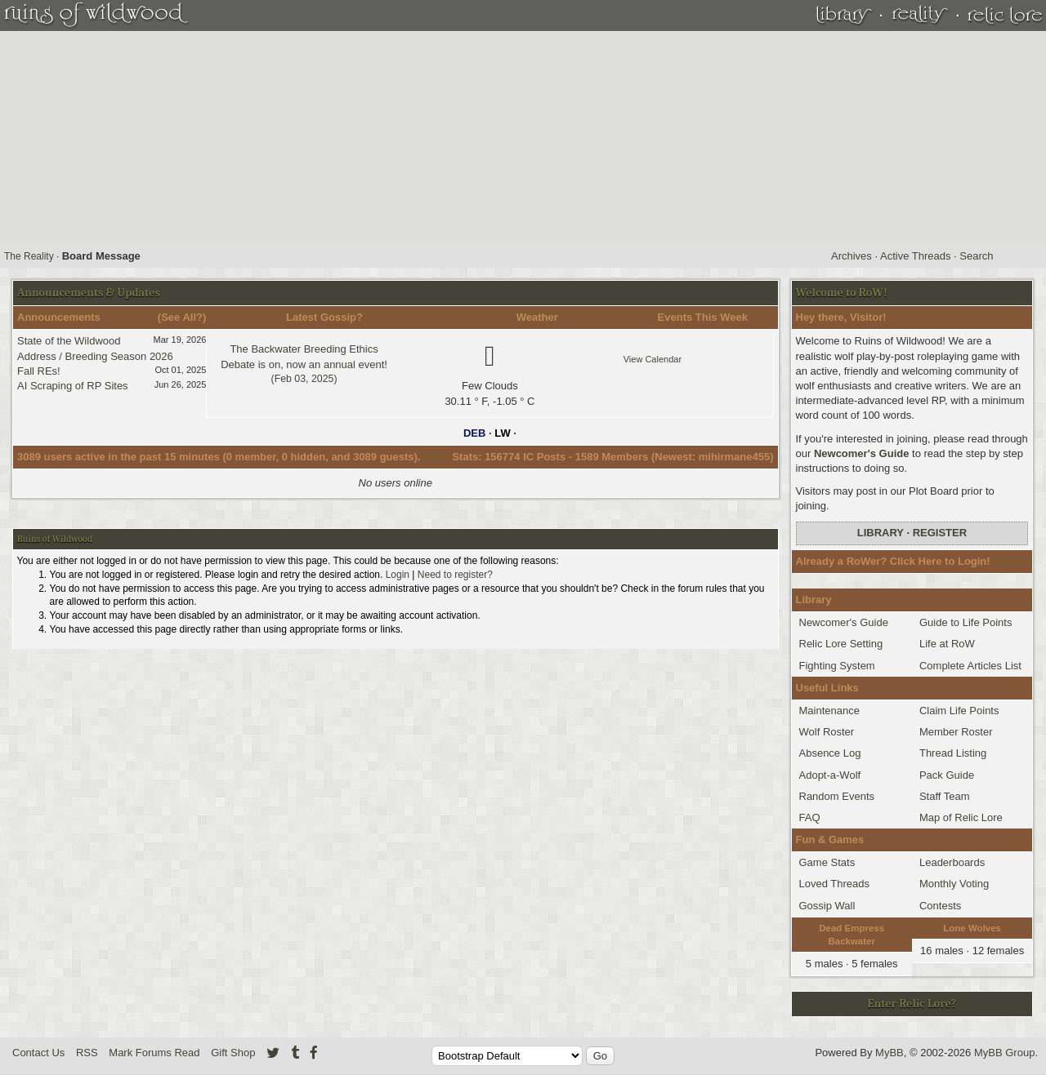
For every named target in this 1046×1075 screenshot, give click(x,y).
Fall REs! (38, 371)
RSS (87, 1052)
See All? (182, 317)
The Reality (29, 256)
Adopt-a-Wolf (830, 775)
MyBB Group (1004, 1052)
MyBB (889, 1052)
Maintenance (829, 710)
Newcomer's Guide (862, 453)
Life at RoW (947, 643)
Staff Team (944, 796)
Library (880, 532)
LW (502, 433)
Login (397, 574)
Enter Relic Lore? (912, 1004)
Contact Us (38, 1052)
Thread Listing (952, 753)
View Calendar (653, 359)
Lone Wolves (972, 928)
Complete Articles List (970, 666)
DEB (474, 433)
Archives (851, 256)
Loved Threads (834, 883)
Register (940, 532)
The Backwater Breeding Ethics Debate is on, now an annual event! (304, 363)
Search (976, 256)
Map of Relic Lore (961, 817)
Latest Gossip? (324, 317)
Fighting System (837, 666)
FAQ (809, 817)
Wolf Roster (827, 732)
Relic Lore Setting (841, 643)
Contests (940, 906)
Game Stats (827, 862)
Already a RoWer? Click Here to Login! (893, 561)
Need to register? (455, 574)
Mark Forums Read (154, 1052)
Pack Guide (946, 775)
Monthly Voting (954, 883)
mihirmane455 (734, 457)
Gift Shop (233, 1052)
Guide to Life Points (965, 622)
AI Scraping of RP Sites (72, 386)
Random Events (837, 796)
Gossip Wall (827, 906)
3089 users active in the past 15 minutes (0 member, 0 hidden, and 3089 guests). (218, 457)
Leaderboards (952, 862)
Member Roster (956, 732)
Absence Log (830, 753)
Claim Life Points (959, 710)
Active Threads (915, 256)
